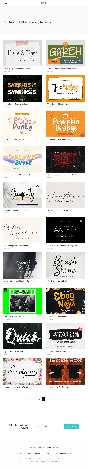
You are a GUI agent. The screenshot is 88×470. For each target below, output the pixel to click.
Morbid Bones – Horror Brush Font (61, 175)
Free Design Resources (44, 447)
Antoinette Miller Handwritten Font (19, 281)
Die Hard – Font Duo (12, 316)
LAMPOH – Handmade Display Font (62, 245)
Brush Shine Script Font (57, 281)
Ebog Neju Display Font (57, 316)
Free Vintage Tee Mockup (58, 387)
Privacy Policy (50, 453)
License (29, 453)
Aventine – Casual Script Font (59, 210)
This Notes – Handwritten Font (60, 104)
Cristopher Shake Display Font (17, 175)
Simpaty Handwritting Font (15, 210)
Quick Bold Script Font (13, 352)
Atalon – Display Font (56, 352)
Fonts (8, 71)
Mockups (52, 390)
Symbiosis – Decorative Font (16, 104)
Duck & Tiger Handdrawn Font (17, 68)
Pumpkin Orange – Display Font (60, 139)
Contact (38, 453)
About (19, 453)
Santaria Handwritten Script (16, 387)
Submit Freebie (65, 453)
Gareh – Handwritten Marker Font (61, 68)
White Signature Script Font (16, 245)
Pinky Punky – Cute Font (14, 139)
